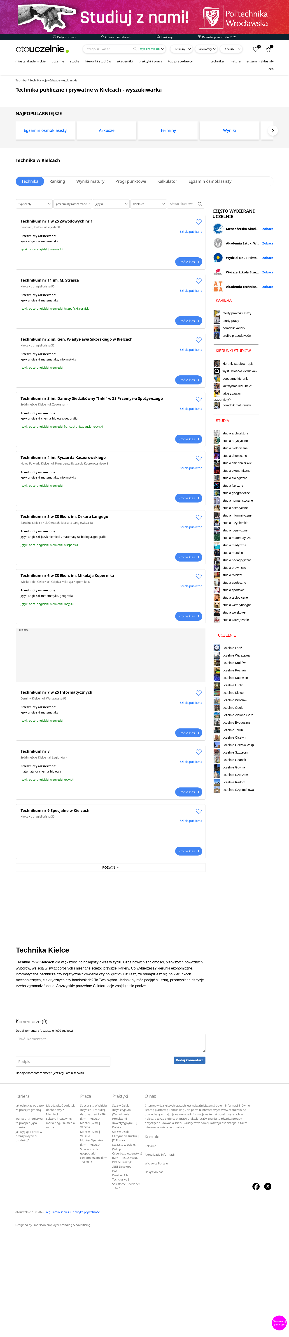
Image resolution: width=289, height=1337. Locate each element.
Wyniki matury (91, 227)
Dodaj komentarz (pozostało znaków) (44, 1135)
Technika (29, 227)
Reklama (150, 1250)
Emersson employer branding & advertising (62, 1329)
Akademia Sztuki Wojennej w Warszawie (242, 425)
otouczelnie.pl (24, 1316)
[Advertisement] (144, 96)
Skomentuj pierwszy (279, 1323)
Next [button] (273, 177)
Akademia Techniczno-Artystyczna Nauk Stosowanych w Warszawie (242, 468)
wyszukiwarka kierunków (235, 553)
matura (235, 61)
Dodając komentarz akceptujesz (50, 1177)
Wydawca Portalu (156, 1267)
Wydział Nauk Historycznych (241, 439)
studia (74, 61)
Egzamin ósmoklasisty (45, 176)
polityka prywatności (86, 1316)
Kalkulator (168, 227)
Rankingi (164, 37)
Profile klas (188, 308)
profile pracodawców (237, 517)
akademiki (125, 61)
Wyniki (229, 176)
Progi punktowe (131, 227)
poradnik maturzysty (232, 587)
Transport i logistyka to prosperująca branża (29, 1227)
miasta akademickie (30, 61)
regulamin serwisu (71, 1177)
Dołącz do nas (64, 37)
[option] (45, 178)
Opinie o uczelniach (116, 37)
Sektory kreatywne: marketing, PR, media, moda (60, 1227)
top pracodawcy (180, 61)
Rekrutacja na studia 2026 (217, 37)
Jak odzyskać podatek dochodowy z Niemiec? (60, 1214)
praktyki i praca (150, 61)
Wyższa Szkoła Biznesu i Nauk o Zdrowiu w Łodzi (242, 454)
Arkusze (230, 49)
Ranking (57, 227)
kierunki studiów (98, 61)
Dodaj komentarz (189, 1164)
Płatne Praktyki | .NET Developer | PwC (123, 1270)
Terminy (180, 49)
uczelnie (57, 61)
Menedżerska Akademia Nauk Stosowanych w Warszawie (242, 410)
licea (270, 69)
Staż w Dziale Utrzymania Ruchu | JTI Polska (125, 1240)
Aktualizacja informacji (160, 1259)
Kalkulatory (205, 49)
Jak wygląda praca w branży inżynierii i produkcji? (29, 1240)
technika (217, 61)
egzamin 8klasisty (260, 61)
